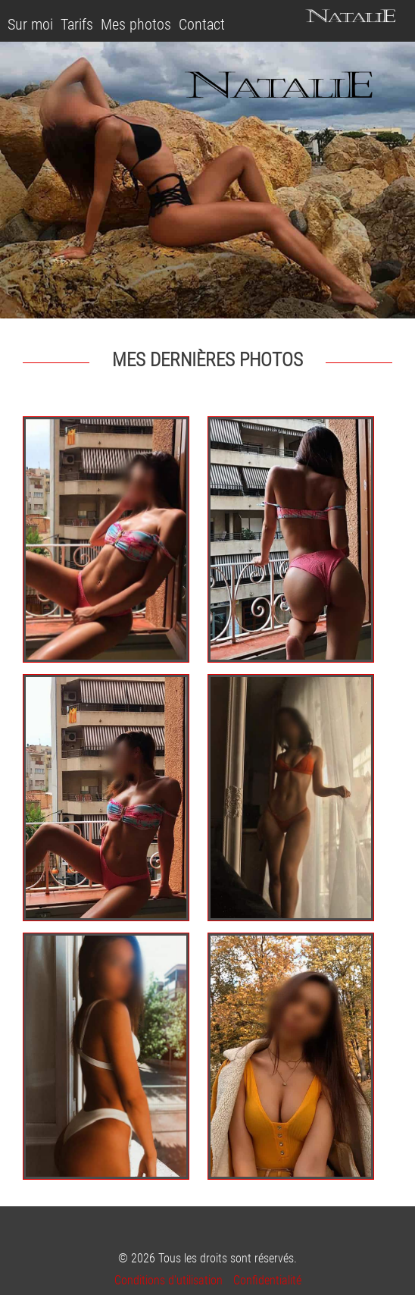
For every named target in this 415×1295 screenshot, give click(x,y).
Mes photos (136, 24)
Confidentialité (267, 1280)
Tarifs (77, 24)
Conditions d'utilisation (168, 1280)
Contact (202, 24)
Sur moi (30, 24)
